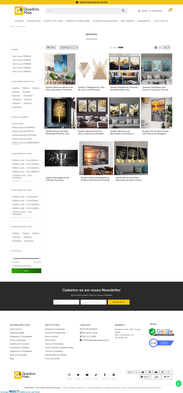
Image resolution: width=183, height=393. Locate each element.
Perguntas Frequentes (55, 329)
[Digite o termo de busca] (83, 10)
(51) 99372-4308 (88, 333)
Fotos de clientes (52, 358)
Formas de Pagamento (55, 333)
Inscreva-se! (119, 302)
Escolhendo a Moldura (19, 347)
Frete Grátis (50, 340)
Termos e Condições (54, 351)
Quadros (19, 21)
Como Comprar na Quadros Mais (59, 347)
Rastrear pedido (17, 333)
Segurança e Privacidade (21, 336)
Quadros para (34, 21)
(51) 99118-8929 (88, 329)
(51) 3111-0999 (88, 336)
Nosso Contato (51, 336)
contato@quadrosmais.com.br (94, 340)
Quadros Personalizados (105, 21)
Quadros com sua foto (19, 344)
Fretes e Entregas (18, 340)
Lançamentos (143, 21)
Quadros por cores (53, 21)
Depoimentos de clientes (56, 355)
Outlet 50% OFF (160, 21)
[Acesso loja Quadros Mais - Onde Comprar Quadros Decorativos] (150, 11)
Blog (12, 358)
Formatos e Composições (78, 21)
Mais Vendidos (128, 21)
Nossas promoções (18, 355)
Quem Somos (16, 329)
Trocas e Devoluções (54, 344)
